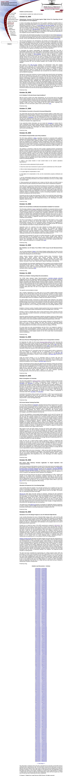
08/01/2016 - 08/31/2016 (41, 726)
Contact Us (12, 32)
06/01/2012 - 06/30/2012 (41, 689)
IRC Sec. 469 (59, 352)
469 (55, 344)
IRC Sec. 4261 (52, 354)
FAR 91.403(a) (37, 54)
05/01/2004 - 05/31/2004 (41, 574)
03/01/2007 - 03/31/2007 (41, 615)
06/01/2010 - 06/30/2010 (41, 661)
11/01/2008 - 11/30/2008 (41, 639)
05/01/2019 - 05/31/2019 (41, 757)
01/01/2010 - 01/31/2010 (41, 655)
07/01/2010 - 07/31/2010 (41, 663)
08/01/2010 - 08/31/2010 (41, 664)
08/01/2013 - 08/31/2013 (41, 702)
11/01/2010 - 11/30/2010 (41, 667)
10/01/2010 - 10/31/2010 (41, 666)
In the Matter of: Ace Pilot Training (45, 25)
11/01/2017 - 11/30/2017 (41, 740)
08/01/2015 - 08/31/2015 (41, 720)
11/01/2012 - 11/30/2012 (41, 694)
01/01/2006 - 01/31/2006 (41, 598)
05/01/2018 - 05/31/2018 (41, 746)
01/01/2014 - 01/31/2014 (41, 706)
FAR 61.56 (57, 525)
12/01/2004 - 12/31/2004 (41, 582)
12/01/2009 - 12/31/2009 (41, 654)
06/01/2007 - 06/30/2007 (41, 618)
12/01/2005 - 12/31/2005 (41, 597)
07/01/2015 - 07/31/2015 (41, 719)
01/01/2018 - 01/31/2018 (41, 743)
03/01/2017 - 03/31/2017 (41, 731)
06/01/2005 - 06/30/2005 (41, 590)
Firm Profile (12, 14)
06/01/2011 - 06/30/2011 (41, 675)
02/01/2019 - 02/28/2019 (41, 755)
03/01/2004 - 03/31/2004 (41, 572)
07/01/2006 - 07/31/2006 (41, 605)
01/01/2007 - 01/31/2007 (41, 612)
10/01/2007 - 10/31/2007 (41, 623)
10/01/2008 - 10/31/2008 (41, 637)
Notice (35, 138)
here (50, 103)
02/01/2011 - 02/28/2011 (41, 671)
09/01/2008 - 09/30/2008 (41, 636)
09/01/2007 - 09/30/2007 (41, 622)
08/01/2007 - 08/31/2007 (41, 621)
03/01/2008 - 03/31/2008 (41, 629)
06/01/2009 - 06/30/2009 (41, 647)
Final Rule (35, 404)
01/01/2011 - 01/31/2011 (41, 670)
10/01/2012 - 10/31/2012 (41, 692)
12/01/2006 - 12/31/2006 (41, 611)
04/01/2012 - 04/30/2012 (41, 686)
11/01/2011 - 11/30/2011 (41, 680)
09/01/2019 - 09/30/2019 (41, 761)
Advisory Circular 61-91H (25, 538)
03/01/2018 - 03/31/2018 (41, 745)
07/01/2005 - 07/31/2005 (41, 591)
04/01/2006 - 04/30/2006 (41, 602)
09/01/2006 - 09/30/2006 (41, 608)
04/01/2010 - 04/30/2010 (41, 659)
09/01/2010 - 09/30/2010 (41, 665)
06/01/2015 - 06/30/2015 (41, 718)
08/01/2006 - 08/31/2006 (41, 606)
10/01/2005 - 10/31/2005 (41, 594)
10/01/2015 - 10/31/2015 (41, 721)
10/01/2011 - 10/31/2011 (41, 679)
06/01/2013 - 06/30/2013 (41, 700)
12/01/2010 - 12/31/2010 (41, 669)
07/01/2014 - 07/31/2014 (41, 709)
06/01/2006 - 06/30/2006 (41, 604)
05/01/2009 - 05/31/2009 (41, 646)
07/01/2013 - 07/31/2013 (41, 701)
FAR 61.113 (22, 493)
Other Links (12, 31)
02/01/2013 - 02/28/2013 (41, 696)
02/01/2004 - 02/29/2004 (41, 570)
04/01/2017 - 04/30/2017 (41, 732)
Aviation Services (12, 18)
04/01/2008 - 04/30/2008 (41, 630)
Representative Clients (13, 19)
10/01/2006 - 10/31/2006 (41, 609)
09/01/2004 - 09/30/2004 (41, 579)
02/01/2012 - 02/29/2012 (41, 684)
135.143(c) (30, 383)
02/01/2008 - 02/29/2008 (41, 628)
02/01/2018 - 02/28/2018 (41, 744)
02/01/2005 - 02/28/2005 (41, 585)
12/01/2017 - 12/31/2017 (41, 742)
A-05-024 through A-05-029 (55, 278)
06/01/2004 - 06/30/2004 (41, 575)
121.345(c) (22, 383)
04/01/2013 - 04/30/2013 (41, 697)
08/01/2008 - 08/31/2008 (41, 635)
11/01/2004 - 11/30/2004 (41, 581)
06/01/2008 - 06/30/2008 (41, 633)
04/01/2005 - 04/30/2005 (41, 587)
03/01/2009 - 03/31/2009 (41, 643)
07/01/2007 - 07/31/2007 (41, 619)
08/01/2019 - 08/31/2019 (41, 759)
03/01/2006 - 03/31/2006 (41, 600)
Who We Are (11, 16)
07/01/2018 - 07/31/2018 (41, 747)
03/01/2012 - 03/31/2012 (41, 685)
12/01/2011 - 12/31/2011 (41, 682)
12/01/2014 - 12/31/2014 (41, 713)
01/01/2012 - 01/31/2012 (41, 683)
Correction (30, 117)
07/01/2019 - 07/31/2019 (41, 758)
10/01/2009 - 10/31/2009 (41, 652)
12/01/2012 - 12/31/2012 (41, 695)
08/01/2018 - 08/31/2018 (41, 749)
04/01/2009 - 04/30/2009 (41, 645)
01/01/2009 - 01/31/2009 (41, 641)
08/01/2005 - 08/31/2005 (41, 592)
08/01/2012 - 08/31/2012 (41, 691)
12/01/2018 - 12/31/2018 (41, 752)
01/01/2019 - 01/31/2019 (41, 753)
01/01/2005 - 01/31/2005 (41, 584)
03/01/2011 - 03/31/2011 (41, 672)
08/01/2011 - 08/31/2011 (41, 677)
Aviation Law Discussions (10, 23)
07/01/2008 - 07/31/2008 (41, 634)
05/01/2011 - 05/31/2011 (41, 673)
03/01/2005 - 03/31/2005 (41, 586)
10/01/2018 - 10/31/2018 (41, 751)
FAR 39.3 (42, 27)
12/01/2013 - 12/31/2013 (41, 704)
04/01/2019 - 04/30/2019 (41, 756)
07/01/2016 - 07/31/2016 (41, 725)
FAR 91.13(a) (35, 29)
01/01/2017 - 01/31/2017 (41, 728)
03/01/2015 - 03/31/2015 (41, 715)
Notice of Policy (36, 380)
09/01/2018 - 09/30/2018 (41, 750)
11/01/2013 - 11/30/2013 (41, 703)
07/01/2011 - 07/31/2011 (41, 676)
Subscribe (57, 11)
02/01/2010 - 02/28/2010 (41, 657)
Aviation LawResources (11, 26)
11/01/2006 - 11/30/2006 (41, 610)
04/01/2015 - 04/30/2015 (41, 716)
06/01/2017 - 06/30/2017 (41, 734)
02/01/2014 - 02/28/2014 (41, 707)
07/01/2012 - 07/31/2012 (41, 690)
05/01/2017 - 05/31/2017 (41, 733)
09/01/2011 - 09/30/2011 (41, 678)
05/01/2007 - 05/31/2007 (41, 617)
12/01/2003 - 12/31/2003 (41, 568)
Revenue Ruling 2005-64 (46, 342)
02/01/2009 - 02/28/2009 (41, 642)
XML (61, 11)
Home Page (13, 13)
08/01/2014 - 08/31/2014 (41, 710)
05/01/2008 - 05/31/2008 (41, 631)
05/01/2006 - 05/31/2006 (41, 603)
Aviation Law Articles (12, 21)
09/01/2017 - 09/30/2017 (41, 738)
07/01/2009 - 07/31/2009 (41, 648)
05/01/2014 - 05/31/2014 (41, 708)
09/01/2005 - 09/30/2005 (41, 593)
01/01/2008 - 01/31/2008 (41, 627)
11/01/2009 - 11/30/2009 (41, 653)
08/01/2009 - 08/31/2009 (41, 649)
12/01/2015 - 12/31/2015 (41, 722)
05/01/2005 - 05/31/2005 (41, 588)
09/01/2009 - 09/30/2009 (41, 651)
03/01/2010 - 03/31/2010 (41, 658)
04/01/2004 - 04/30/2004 (41, 573)
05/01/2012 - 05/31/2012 (41, 688)
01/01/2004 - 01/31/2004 (41, 569)
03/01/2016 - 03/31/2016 (41, 724)
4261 (48, 345)
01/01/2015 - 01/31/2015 (41, 714)
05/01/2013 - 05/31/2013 (41, 698)
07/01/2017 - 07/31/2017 (41, 736)
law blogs (41, 763)
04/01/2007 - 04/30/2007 (41, 616)
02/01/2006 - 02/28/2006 (41, 599)
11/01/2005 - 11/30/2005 (41, 596)
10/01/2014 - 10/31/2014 (41, 712)
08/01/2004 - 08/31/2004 (41, 578)
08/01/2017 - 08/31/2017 (41, 737)
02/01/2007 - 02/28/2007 (41, 613)
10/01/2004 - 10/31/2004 (41, 580)
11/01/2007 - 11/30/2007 (41, 624)
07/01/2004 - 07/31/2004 (41, 576)
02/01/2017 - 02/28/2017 (41, 730)
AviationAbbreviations (12, 29)
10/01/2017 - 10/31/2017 (41, 739)
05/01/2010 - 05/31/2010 (41, 660)
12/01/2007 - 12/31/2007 (41, 625)
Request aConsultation (13, 34)
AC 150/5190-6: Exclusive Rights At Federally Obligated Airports (41, 468)
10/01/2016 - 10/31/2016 (41, 727)
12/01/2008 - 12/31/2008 (41, 640)
